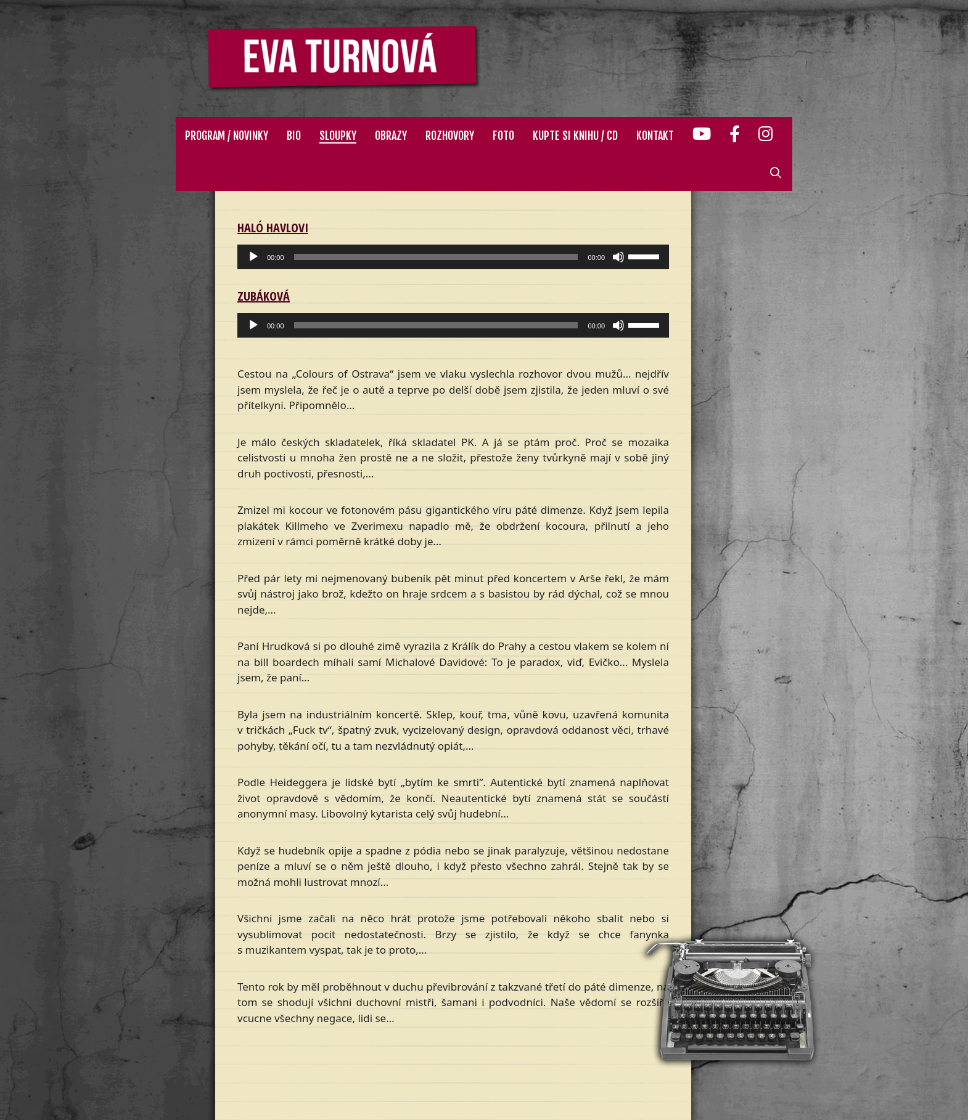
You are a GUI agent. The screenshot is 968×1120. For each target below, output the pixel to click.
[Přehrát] (253, 257)
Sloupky (337, 135)
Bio (294, 135)
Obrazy (391, 135)
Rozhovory (449, 135)
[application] (453, 257)
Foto (503, 135)
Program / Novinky (226, 135)
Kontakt (655, 135)
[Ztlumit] (618, 257)
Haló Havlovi (272, 227)
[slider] (436, 257)
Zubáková (263, 296)
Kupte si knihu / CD (575, 135)
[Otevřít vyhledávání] (776, 172)
